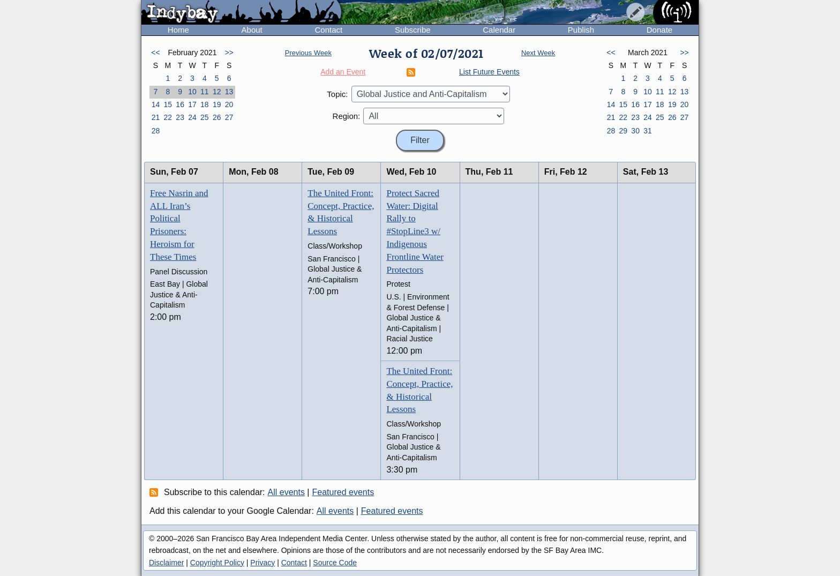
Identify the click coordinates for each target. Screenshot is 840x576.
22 (167, 117)
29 (623, 130)
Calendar (499, 29)
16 (180, 104)
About (252, 29)
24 (192, 117)
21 (156, 117)
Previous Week (308, 53)
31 (647, 130)
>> (228, 52)
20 (229, 104)
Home (178, 29)
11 (204, 91)
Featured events (343, 492)
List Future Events (489, 72)
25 (204, 117)
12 (217, 91)
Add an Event (342, 72)
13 (229, 91)
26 (217, 117)
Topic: (337, 94)
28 (156, 130)
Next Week (538, 53)
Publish (581, 29)
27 (229, 117)
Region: (347, 116)
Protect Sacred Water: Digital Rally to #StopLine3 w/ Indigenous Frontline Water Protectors (414, 231)
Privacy (262, 562)
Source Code (335, 562)
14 (156, 104)
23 (180, 117)
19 (217, 104)
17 (192, 104)
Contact (328, 29)
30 (635, 130)
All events (286, 492)
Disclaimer (166, 562)
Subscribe (413, 29)
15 (167, 104)
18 (204, 104)
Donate (659, 29)
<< (155, 52)
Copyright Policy (217, 562)
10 (192, 91)
